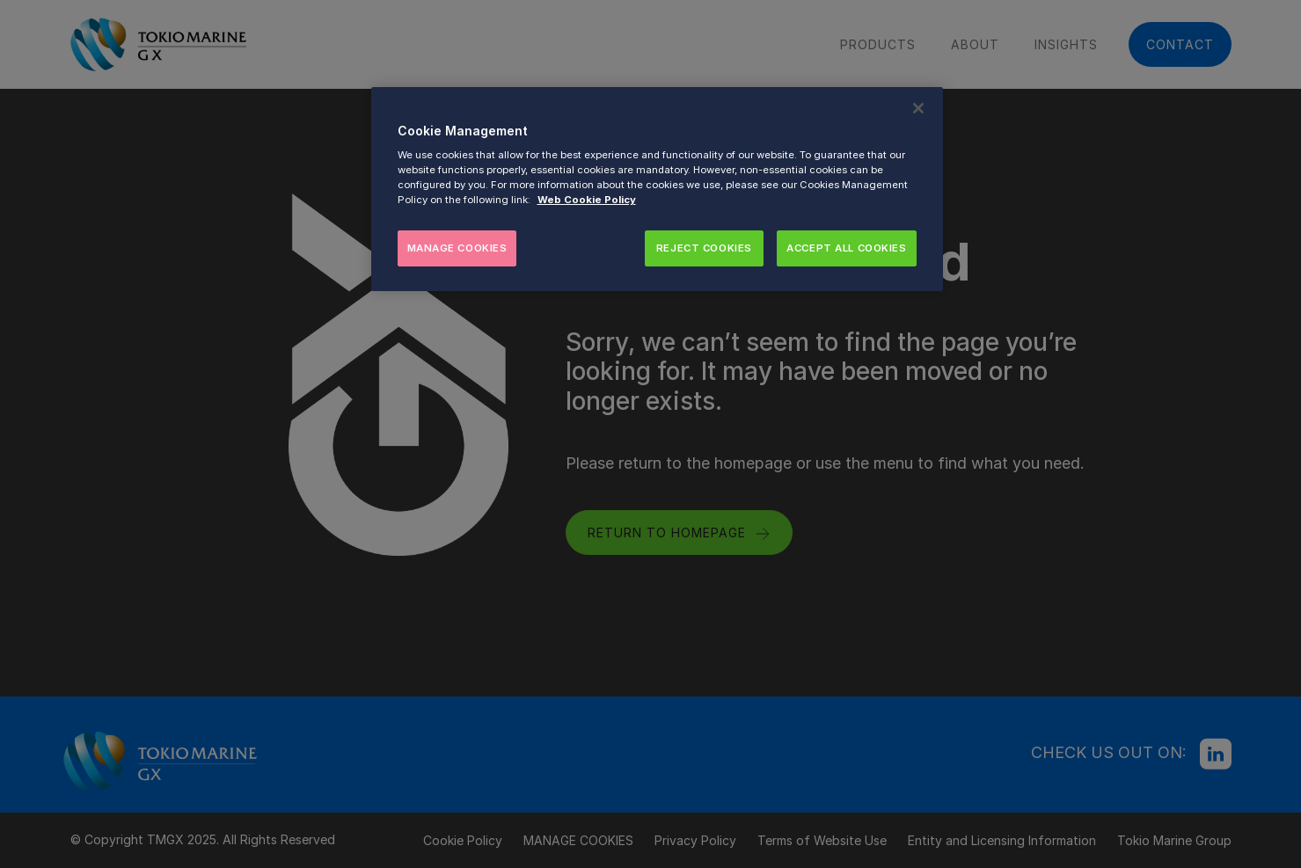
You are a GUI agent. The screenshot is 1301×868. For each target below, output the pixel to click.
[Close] (918, 108)
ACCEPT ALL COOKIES (846, 248)
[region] (657, 189)
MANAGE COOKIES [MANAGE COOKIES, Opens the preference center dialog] (457, 248)
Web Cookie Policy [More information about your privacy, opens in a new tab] (586, 199)
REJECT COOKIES (704, 248)
